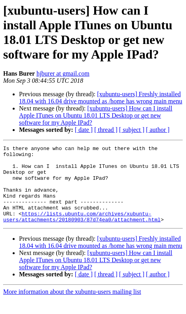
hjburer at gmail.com (62, 73)
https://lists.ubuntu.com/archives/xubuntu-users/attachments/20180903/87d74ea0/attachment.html (82, 231)
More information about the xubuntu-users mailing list (72, 307)
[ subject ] (131, 129)
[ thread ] (106, 129)
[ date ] (84, 129)
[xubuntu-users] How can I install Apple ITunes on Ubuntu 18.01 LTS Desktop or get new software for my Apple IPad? (95, 115)
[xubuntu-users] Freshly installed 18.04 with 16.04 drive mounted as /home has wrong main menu (100, 98)
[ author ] (158, 129)
